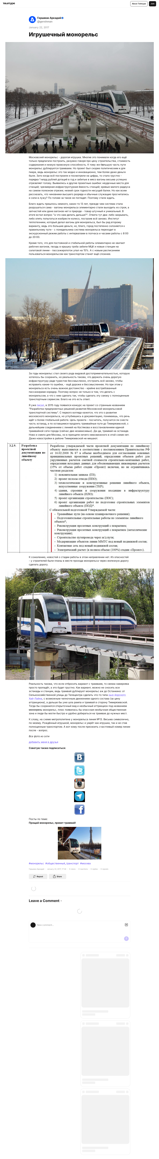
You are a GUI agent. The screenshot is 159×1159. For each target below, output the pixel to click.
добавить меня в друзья (43, 742)
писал (40, 405)
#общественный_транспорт (62, 863)
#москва (85, 863)
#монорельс (36, 863)
